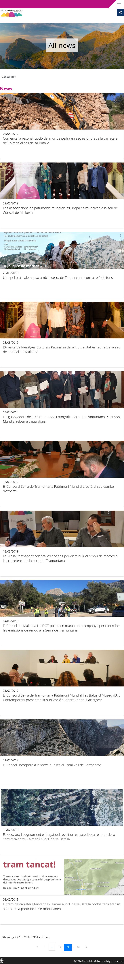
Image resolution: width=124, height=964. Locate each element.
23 (60, 946)
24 (69, 946)
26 (79, 946)
